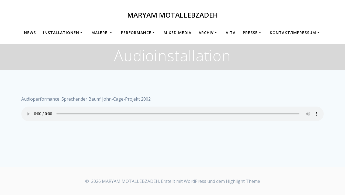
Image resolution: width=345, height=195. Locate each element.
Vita (231, 32)
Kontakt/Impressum (293, 32)
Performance (136, 32)
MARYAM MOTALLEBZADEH (172, 15)
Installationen (61, 32)
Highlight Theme (243, 181)
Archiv (206, 32)
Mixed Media (177, 32)
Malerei (100, 32)
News (30, 32)
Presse (250, 32)
